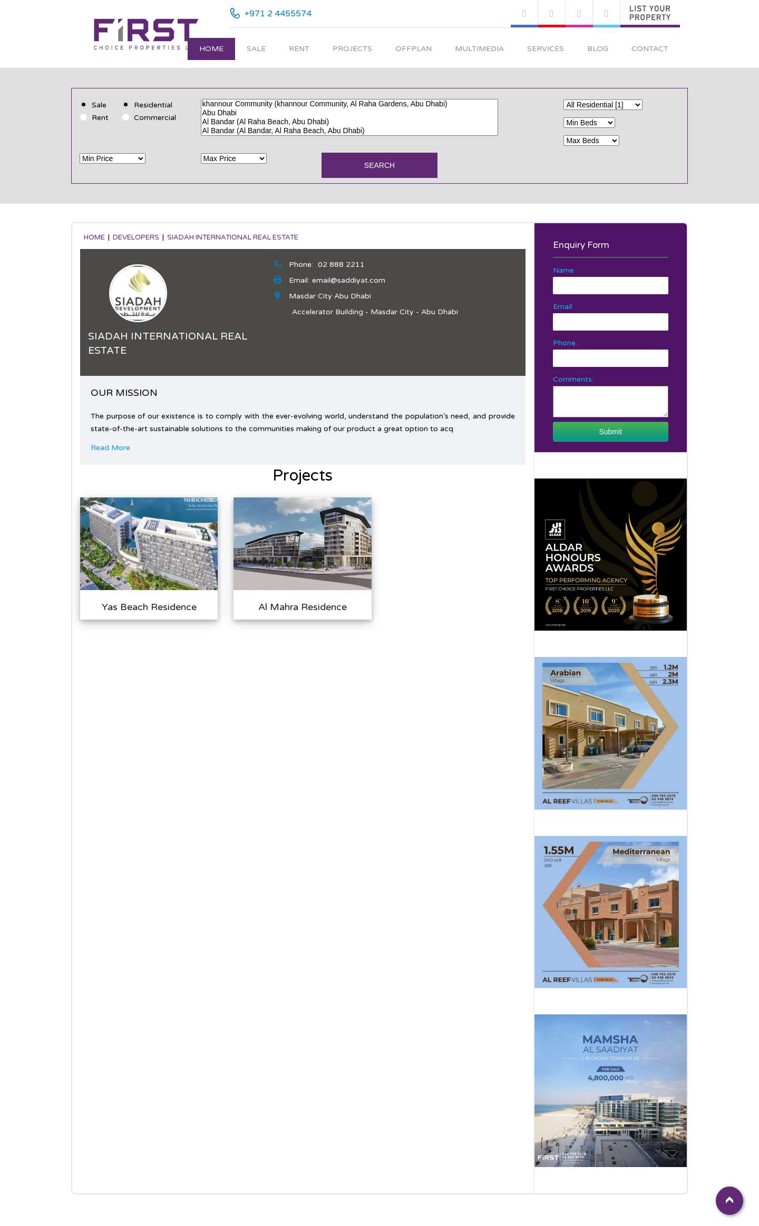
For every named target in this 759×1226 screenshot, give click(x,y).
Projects (352, 48)
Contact (649, 48)
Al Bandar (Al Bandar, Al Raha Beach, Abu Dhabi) (349, 130)
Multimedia (479, 48)
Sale (256, 48)
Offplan (413, 48)
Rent (299, 48)
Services (545, 48)
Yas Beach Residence (149, 607)
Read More (110, 447)
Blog (597, 48)
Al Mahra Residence (302, 607)
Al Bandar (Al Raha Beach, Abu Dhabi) (349, 121)
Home (211, 48)
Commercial (155, 117)
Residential (153, 105)
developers (136, 237)
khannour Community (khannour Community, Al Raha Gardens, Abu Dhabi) (349, 103)
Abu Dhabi (349, 112)
